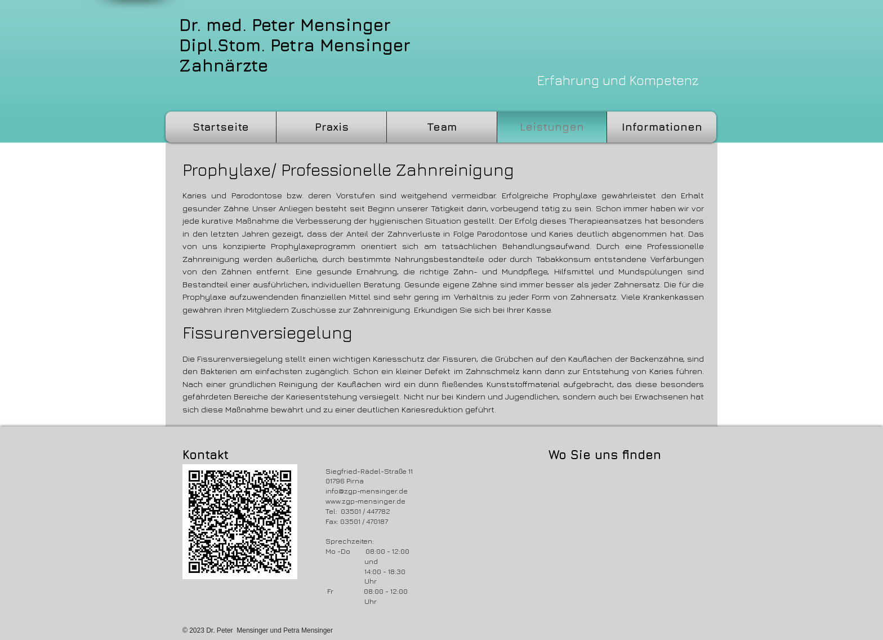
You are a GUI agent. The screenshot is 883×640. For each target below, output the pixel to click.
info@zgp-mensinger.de (366, 490)
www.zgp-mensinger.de (365, 500)
